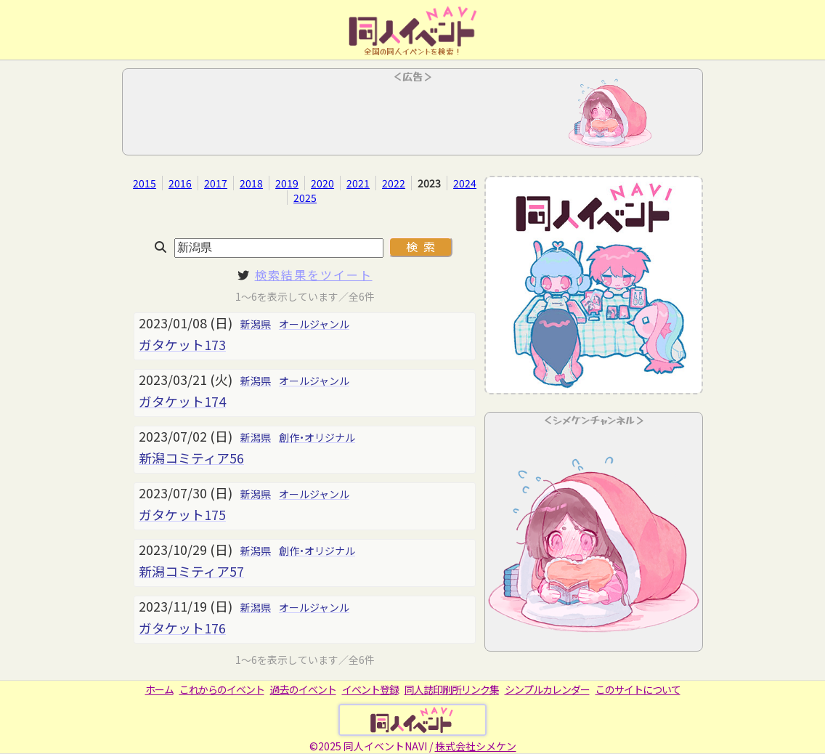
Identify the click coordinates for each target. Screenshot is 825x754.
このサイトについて (638, 689)
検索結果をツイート (314, 274)
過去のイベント (303, 689)
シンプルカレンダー (547, 689)
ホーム (159, 689)
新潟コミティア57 (191, 571)
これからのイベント (221, 689)
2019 (286, 183)
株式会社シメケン (475, 746)
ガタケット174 (182, 401)
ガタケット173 (182, 344)
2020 (322, 183)
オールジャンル (314, 324)
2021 (358, 183)
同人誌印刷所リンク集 (452, 689)
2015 (144, 183)
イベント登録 (370, 689)
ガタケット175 (182, 514)
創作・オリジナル (317, 437)
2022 (393, 183)
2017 (215, 183)
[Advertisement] (412, 116)
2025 (305, 197)
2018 (251, 183)
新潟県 (255, 324)
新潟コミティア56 (191, 457)
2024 (464, 183)
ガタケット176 (182, 627)
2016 (180, 183)
